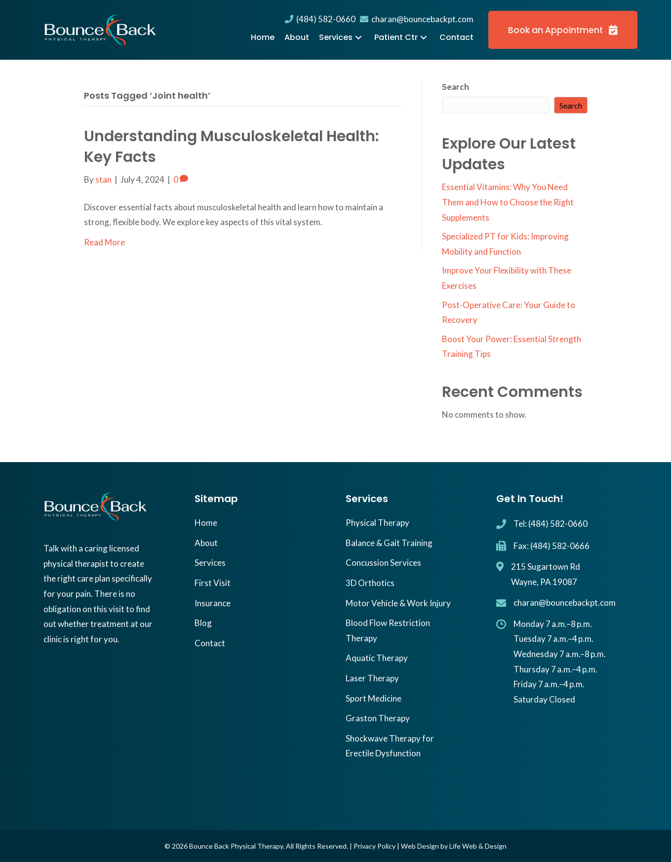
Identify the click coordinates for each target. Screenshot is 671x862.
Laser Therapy (372, 678)
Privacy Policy (374, 846)
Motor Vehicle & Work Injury (398, 603)
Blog (203, 623)
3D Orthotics (370, 583)
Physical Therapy (377, 522)
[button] (358, 37)
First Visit (213, 583)
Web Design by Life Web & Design (454, 846)
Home (206, 522)
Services (210, 562)
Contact (210, 643)
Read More (104, 242)
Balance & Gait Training (389, 543)
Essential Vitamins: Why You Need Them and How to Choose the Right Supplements (508, 202)
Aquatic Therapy (377, 658)
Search (455, 86)
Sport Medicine (373, 698)
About (206, 543)
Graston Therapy (378, 718)
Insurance (213, 603)
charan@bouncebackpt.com (417, 19)
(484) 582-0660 (320, 19)
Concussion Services (383, 562)
